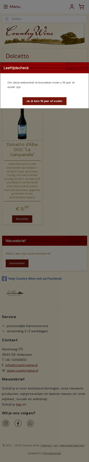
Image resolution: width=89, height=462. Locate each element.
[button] (44, 101)
